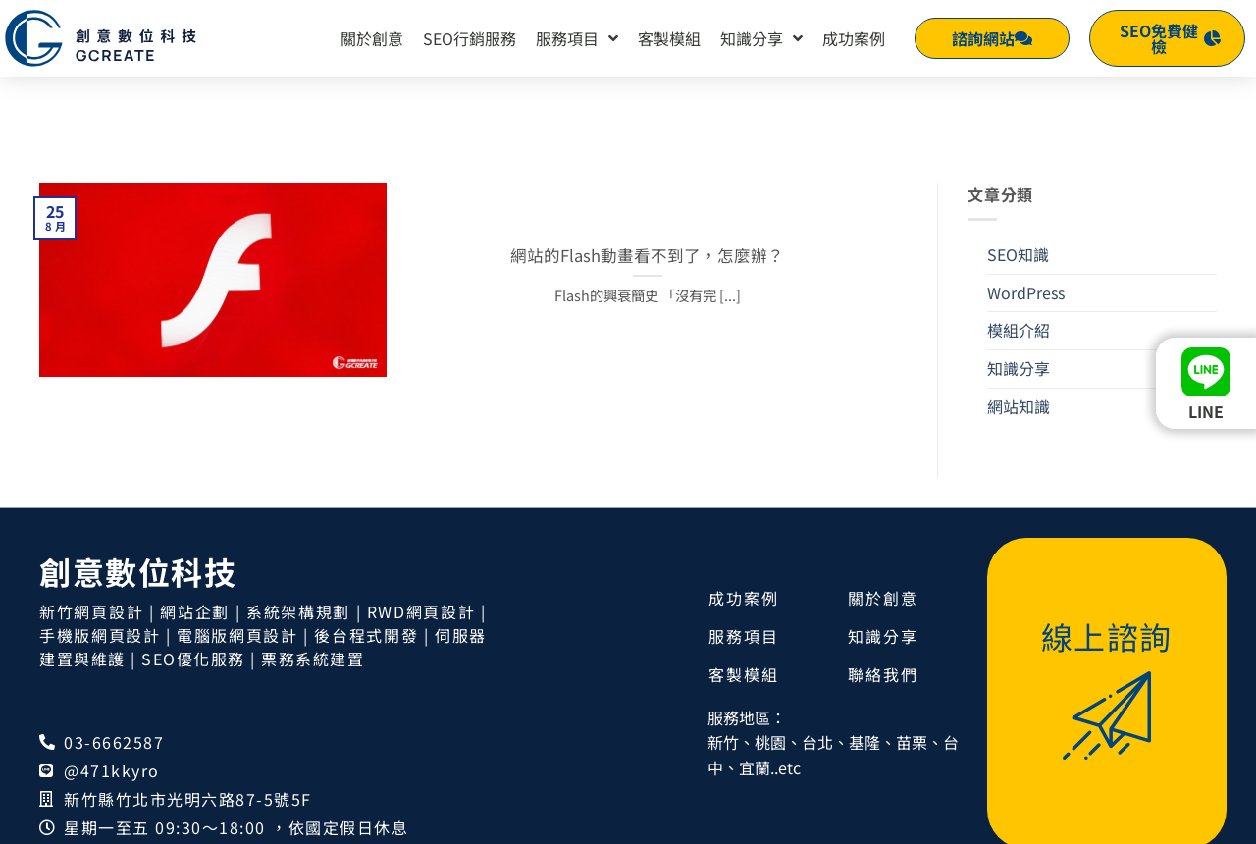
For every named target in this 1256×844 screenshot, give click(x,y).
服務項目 (577, 38)
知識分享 (761, 38)
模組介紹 (1018, 253)
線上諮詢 (1107, 559)
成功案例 (853, 38)
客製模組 (669, 38)
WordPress (1026, 216)
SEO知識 (1018, 177)
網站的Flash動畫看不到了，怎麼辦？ (647, 179)
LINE (1206, 411)
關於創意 (371, 38)
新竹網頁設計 (91, 535)
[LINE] (1205, 371)
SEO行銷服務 (469, 38)
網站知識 (1018, 330)
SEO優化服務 (193, 582)
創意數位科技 (137, 494)
